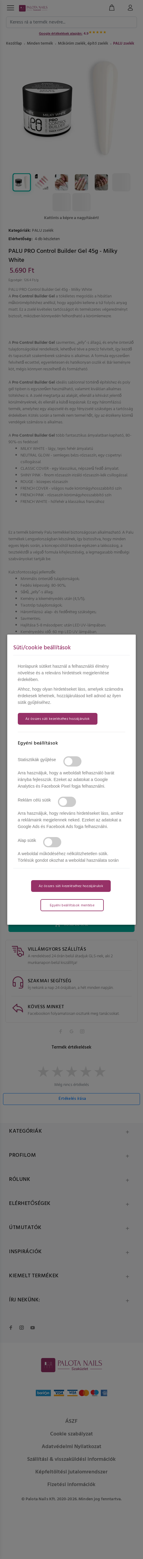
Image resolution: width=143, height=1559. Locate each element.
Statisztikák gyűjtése (37, 759)
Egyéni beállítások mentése (72, 905)
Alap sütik (27, 840)
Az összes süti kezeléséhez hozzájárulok (57, 719)
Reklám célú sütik (34, 800)
